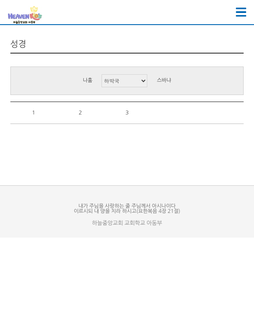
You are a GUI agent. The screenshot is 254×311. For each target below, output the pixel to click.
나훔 (87, 80)
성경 (18, 44)
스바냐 (164, 80)
